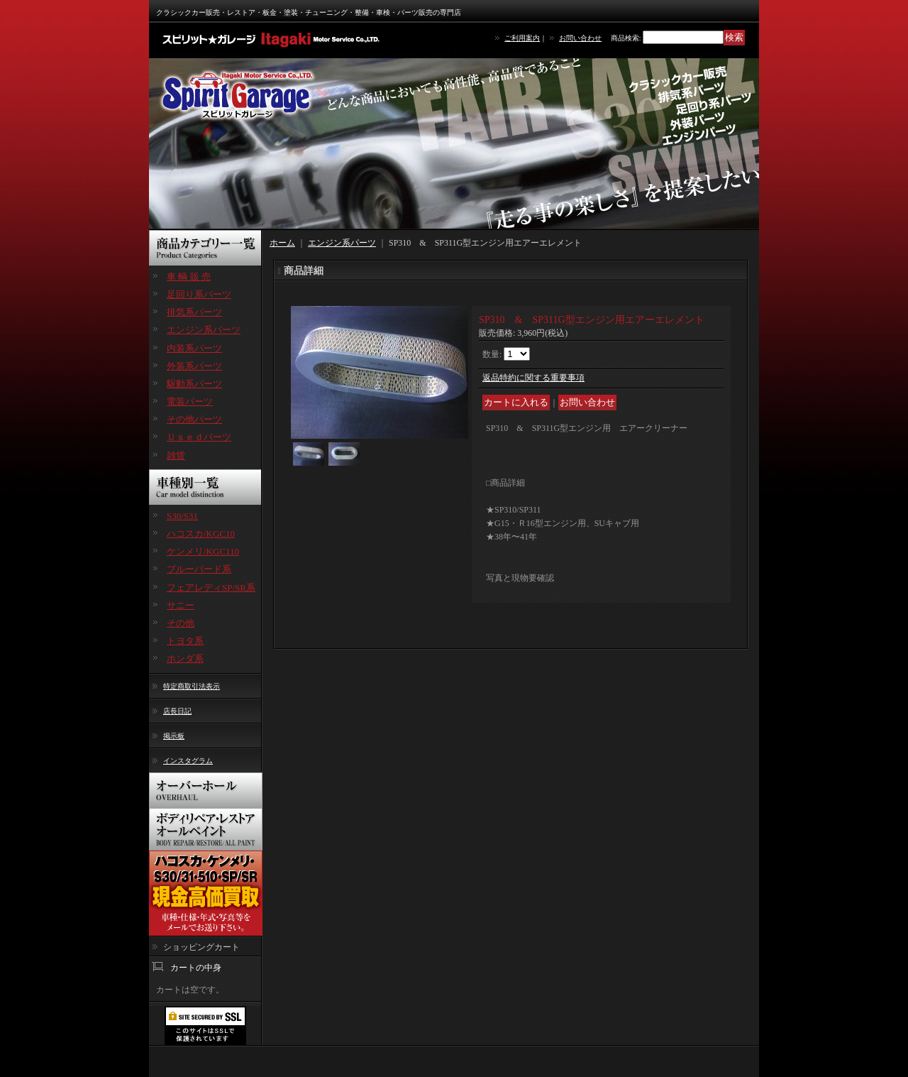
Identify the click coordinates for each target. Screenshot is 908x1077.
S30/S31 (182, 515)
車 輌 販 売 (189, 276)
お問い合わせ (580, 38)
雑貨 (176, 455)
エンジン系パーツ (203, 329)
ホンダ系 (185, 658)
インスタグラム (188, 761)
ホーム (282, 243)
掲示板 (173, 736)
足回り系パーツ (199, 294)
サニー (180, 605)
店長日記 (177, 711)
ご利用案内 (522, 38)
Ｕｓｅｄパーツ (199, 437)
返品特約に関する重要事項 (533, 378)
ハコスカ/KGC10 (201, 533)
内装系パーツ (194, 348)
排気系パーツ (194, 312)
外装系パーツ (194, 366)
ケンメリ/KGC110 (203, 551)
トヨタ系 (185, 640)
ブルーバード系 (199, 569)
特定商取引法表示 (191, 686)
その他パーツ (194, 419)
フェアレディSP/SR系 (211, 587)
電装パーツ (190, 401)
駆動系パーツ (194, 383)
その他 (180, 623)
